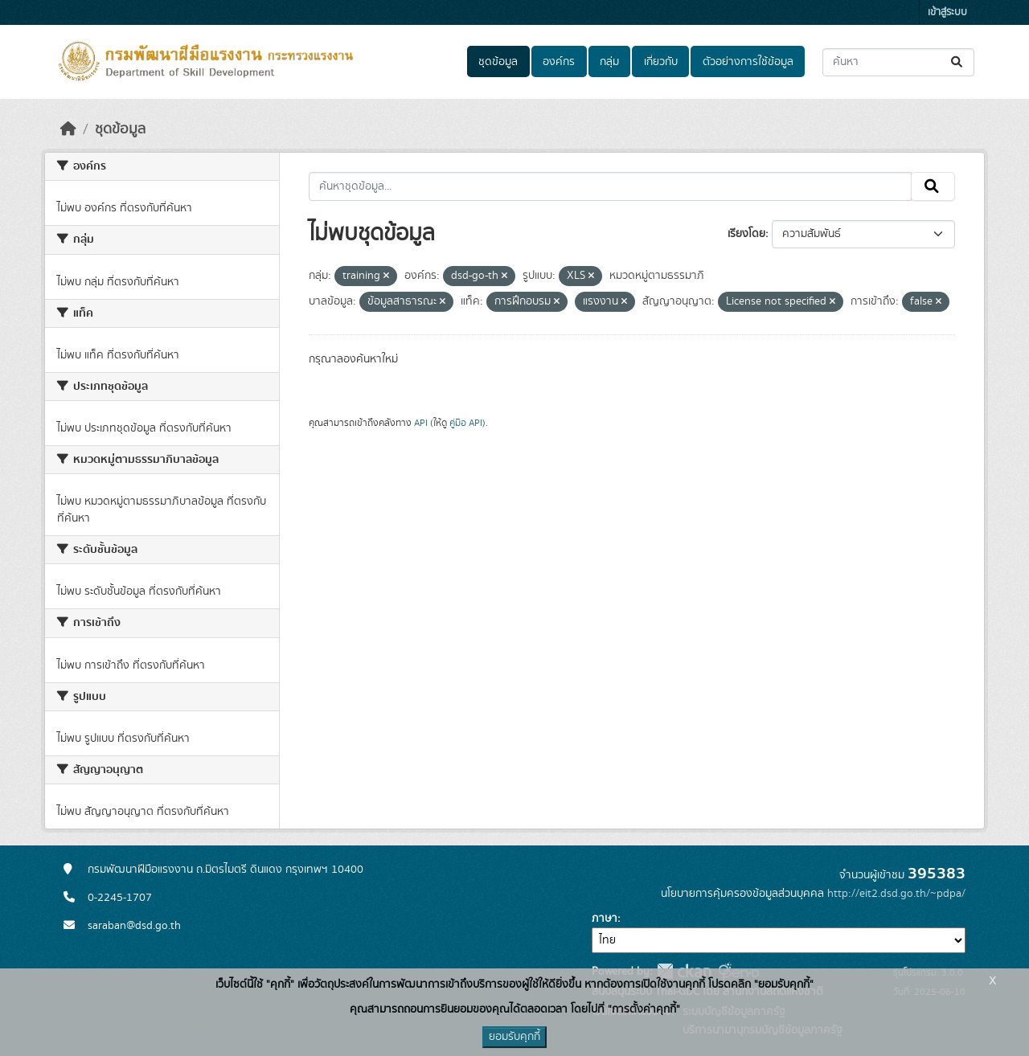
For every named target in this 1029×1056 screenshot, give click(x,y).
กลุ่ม (609, 62)
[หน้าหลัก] (68, 129)
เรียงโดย (746, 234)
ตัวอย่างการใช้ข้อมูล (748, 62)
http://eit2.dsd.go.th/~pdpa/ (896, 894)
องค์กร (559, 62)
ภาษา (604, 919)
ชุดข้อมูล (498, 62)
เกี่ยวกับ (661, 62)
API (421, 422)
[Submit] (958, 62)
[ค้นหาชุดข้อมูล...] (898, 62)
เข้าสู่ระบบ (947, 12)
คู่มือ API (465, 422)
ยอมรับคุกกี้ (514, 1037)
